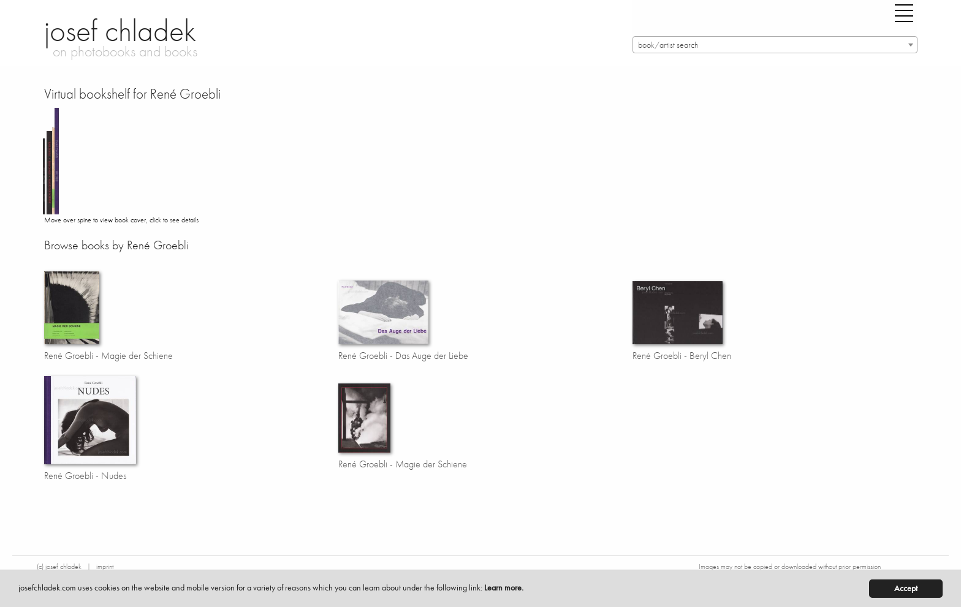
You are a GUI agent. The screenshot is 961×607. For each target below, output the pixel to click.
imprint (104, 566)
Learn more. (503, 587)
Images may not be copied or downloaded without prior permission (790, 566)
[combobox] (774, 44)
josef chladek (120, 30)
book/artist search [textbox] (668, 45)
